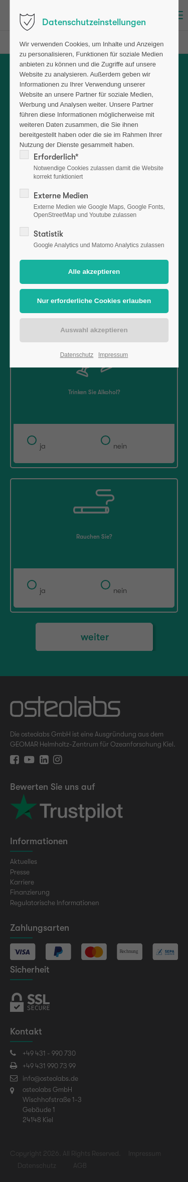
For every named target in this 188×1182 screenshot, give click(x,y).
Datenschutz (77, 354)
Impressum (113, 354)
